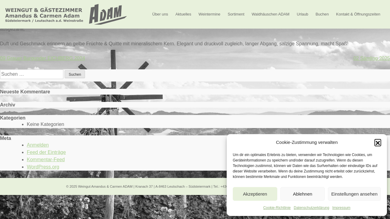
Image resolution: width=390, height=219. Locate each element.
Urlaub (302, 14)
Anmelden (38, 145)
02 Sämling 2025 (371, 58)
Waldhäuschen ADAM (270, 14)
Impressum (341, 208)
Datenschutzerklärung (311, 208)
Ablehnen (302, 193)
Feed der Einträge (46, 152)
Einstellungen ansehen (354, 193)
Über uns (160, 14)
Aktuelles (183, 14)
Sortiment (236, 14)
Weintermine (210, 14)
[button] (378, 142)
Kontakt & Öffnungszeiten (358, 14)
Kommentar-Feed (46, 159)
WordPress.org (43, 166)
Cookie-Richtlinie (277, 208)
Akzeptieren (255, 193)
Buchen (322, 14)
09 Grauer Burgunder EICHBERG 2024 (42, 58)
